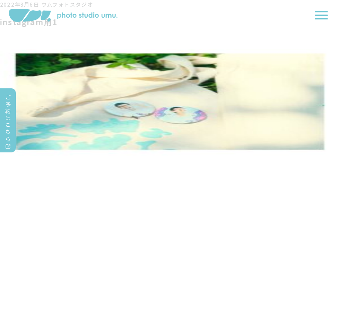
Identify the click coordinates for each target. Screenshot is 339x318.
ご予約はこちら (8, 117)
